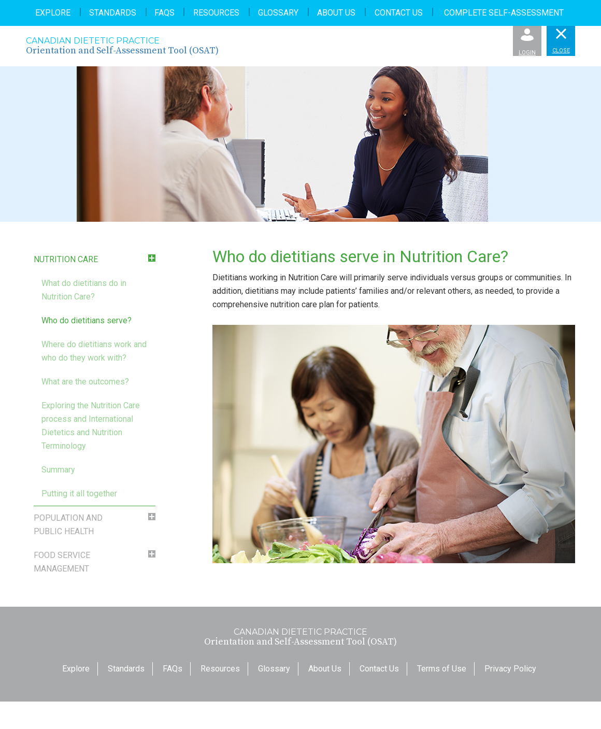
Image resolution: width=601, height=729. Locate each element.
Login (527, 42)
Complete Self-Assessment (504, 13)
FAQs (164, 13)
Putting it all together (79, 493)
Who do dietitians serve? (86, 320)
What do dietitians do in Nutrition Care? (83, 290)
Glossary (278, 13)
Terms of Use (441, 669)
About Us (336, 13)
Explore (52, 13)
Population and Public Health (68, 524)
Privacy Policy (510, 669)
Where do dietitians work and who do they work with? (94, 351)
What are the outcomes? (85, 382)
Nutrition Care (66, 259)
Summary (58, 470)
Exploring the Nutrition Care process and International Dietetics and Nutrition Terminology (90, 426)
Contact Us (399, 13)
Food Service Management (62, 562)
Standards (112, 13)
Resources (216, 13)
